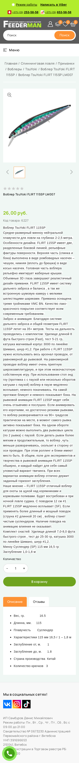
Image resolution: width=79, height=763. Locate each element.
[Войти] (50, 24)
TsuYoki (31, 69)
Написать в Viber (53, 4)
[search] (64, 35)
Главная (11, 63)
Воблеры (15, 69)
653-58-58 (56, 12)
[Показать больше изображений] (9, 95)
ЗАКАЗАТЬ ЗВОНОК (10, 753)
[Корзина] (73, 24)
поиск (12, 35)
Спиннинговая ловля (38, 63)
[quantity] (15, 568)
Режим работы (24, 4)
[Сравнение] (58, 24)
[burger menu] (11, 50)
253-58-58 (23, 12)
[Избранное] (65, 24)
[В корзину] (39, 581)
